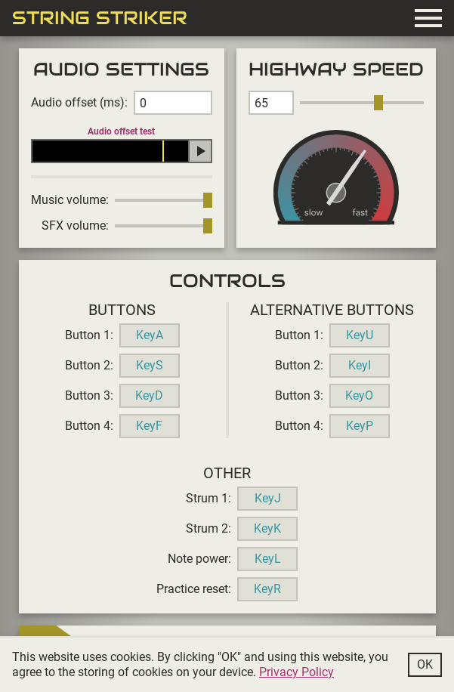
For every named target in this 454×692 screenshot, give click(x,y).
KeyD (149, 395)
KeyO (359, 395)
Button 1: (89, 335)
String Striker (99, 18)
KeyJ (268, 498)
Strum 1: (208, 498)
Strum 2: (208, 528)
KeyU (359, 335)
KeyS (149, 365)
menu (428, 18)
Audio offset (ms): (79, 102)
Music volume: (70, 200)
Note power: (199, 558)
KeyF (149, 426)
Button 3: (89, 395)
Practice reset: (193, 589)
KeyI (359, 365)
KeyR (267, 589)
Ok (425, 664)
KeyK (267, 528)
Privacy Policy (296, 672)
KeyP (359, 426)
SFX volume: (75, 225)
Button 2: (89, 365)
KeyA (149, 335)
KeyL (268, 558)
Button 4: (89, 426)
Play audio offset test (200, 151)
